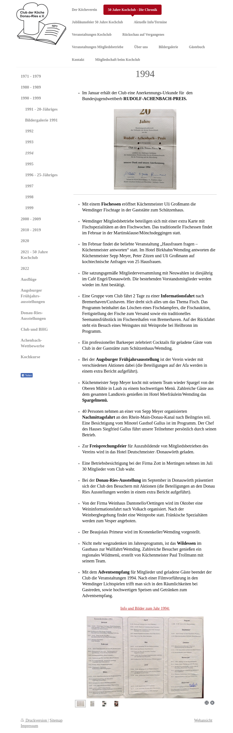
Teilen (27, 375)
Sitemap (56, 720)
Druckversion (34, 720)
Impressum (29, 726)
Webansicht (203, 720)
